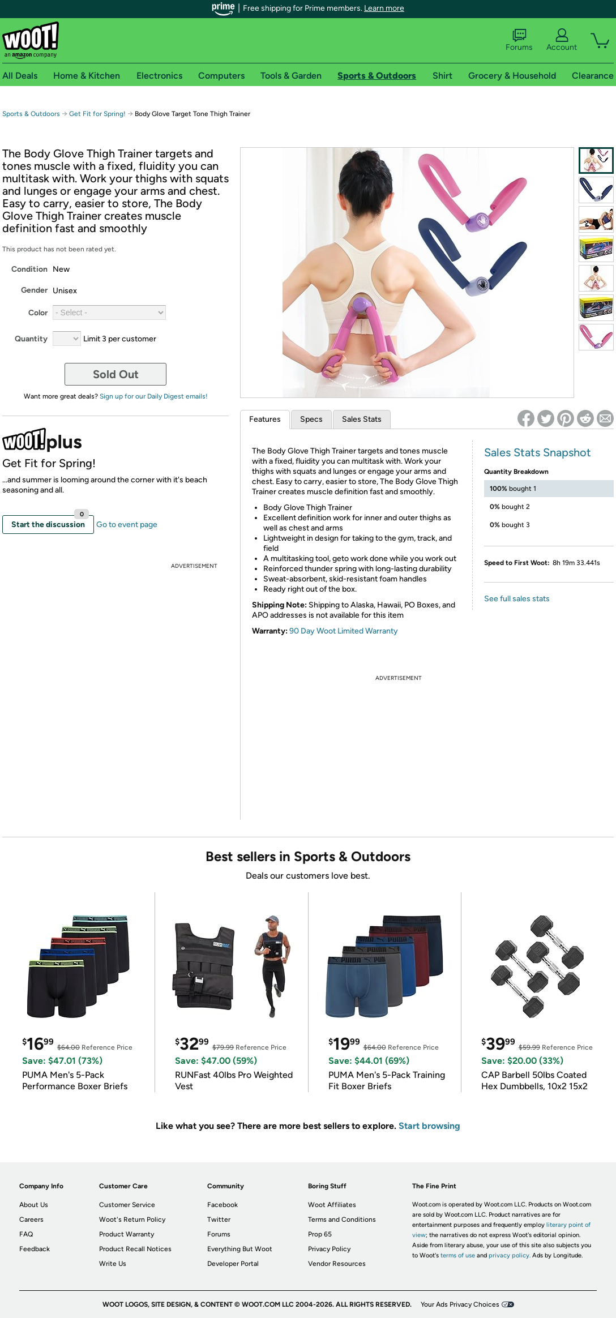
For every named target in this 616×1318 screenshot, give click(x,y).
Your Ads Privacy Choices (460, 1304)
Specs (311, 419)
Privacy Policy (329, 1249)
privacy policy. (510, 1255)
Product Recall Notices (135, 1249)
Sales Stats (362, 419)
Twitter (218, 1219)
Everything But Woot (239, 1249)
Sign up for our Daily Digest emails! (154, 396)
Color (38, 313)
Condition (29, 269)
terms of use (457, 1255)
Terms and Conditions (342, 1219)
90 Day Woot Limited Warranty (343, 631)
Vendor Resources (337, 1264)
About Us (33, 1205)
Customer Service (127, 1205)
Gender (34, 290)
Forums (519, 40)
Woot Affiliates (332, 1205)
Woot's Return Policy (132, 1219)
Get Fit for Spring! (98, 114)
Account (561, 40)
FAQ (26, 1234)
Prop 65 (320, 1234)
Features (265, 419)
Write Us (112, 1264)
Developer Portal (233, 1264)
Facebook (222, 1205)
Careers (31, 1219)
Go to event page (126, 524)
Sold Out (116, 374)
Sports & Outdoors (31, 114)
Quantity (31, 339)
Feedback (34, 1249)
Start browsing (429, 1125)
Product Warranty (126, 1234)
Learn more (384, 8)
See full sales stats (517, 599)
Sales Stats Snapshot (537, 452)
